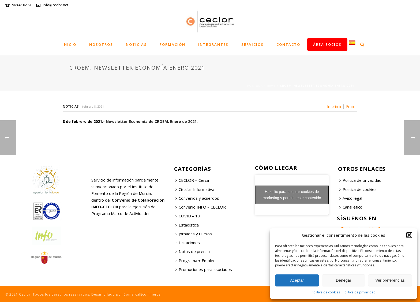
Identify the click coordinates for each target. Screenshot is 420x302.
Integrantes (213, 44)
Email (350, 106)
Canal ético (350, 207)
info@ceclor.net (55, 4)
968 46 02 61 (21, 4)
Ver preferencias (390, 280)
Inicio (69, 44)
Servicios (252, 44)
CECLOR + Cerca (192, 180)
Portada (255, 86)
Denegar (343, 280)
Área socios (327, 44)
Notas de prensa (192, 251)
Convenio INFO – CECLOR (200, 207)
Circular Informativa (194, 189)
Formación (172, 44)
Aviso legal (350, 198)
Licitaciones (187, 242)
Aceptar (297, 280)
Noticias (136, 44)
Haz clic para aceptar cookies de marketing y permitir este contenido (292, 195)
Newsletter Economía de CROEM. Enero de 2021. (152, 121)
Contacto (288, 44)
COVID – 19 (187, 215)
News (271, 86)
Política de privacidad (359, 292)
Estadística (187, 225)
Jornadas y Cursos (193, 233)
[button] (409, 235)
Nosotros (101, 44)
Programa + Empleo (195, 260)
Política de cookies (326, 292)
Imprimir (334, 106)
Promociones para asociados (203, 269)
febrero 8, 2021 (93, 106)
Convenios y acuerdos (197, 198)
